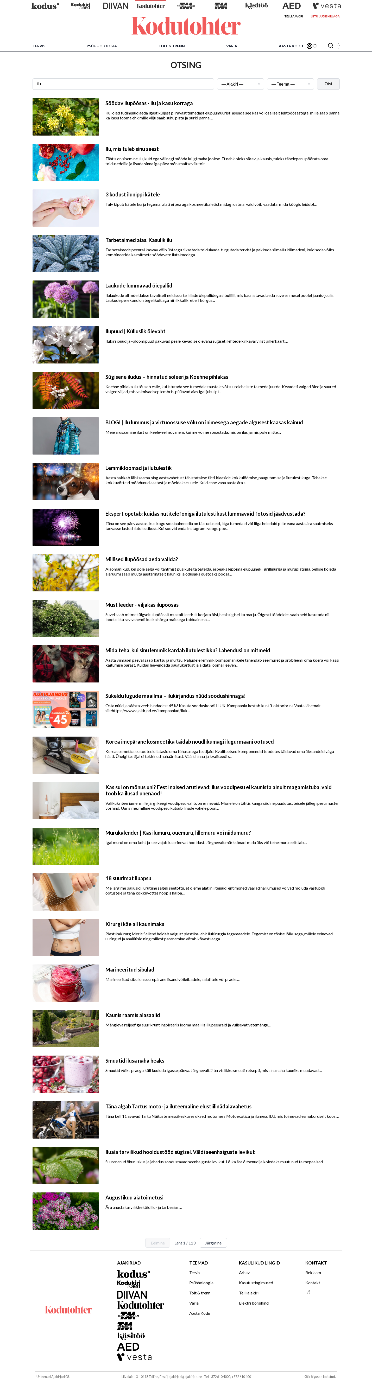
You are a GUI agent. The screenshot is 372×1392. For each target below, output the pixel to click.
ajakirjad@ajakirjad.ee (185, 1377)
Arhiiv (244, 1272)
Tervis (39, 46)
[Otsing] (331, 45)
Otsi (328, 84)
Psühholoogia (102, 46)
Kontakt (312, 1282)
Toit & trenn (172, 46)
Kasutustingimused (256, 1282)
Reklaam (313, 1272)
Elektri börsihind (254, 1302)
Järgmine (213, 1242)
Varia (231, 46)
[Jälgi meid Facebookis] (338, 45)
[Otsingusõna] (123, 84)
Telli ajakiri (293, 16)
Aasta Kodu (291, 46)
